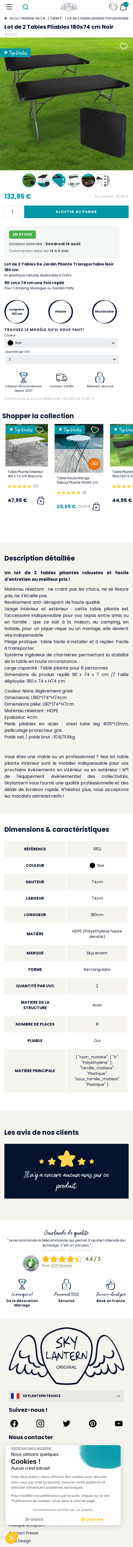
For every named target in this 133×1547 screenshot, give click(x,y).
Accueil (14, 18)
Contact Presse (23, 1533)
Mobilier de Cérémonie (34, 18)
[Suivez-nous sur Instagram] (40, 1423)
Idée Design (20, 1541)
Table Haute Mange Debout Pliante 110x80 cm (77, 480)
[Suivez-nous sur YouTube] (118, 1423)
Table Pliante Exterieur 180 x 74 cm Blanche (25, 474)
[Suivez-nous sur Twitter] (66, 1423)
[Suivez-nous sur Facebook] (14, 1423)
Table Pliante (57, 18)
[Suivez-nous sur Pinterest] (92, 1423)
